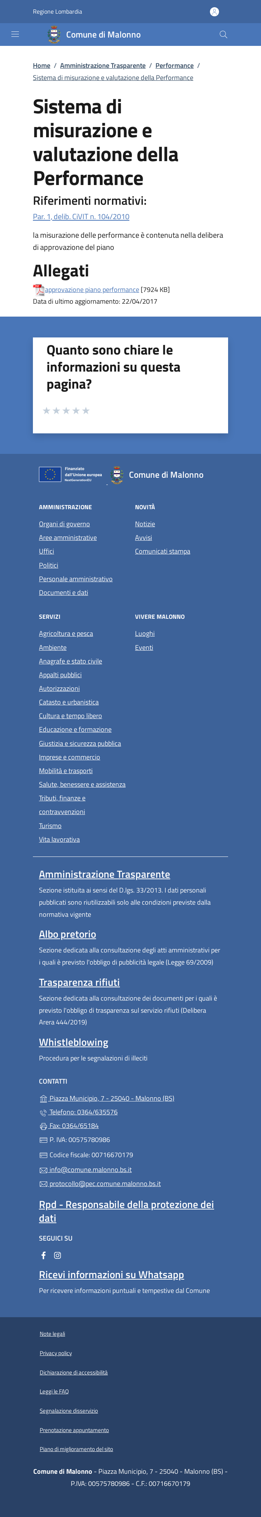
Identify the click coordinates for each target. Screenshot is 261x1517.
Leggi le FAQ (54, 1391)
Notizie (145, 524)
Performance (174, 65)
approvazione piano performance (92, 289)
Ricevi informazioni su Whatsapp (111, 1274)
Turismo (50, 825)
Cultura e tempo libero (70, 716)
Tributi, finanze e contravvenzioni (62, 805)
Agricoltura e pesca (66, 633)
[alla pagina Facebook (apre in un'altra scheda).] (43, 1254)
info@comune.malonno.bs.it (85, 1169)
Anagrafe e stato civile (70, 661)
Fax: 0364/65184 (69, 1125)
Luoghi (145, 633)
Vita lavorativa (59, 839)
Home (41, 65)
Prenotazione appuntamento (74, 1430)
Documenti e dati (63, 592)
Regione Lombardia (57, 11)
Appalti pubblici (60, 675)
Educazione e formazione (75, 729)
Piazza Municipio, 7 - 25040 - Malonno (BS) (130, 1097)
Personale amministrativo (76, 579)
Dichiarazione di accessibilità (74, 1372)
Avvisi (143, 537)
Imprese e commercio (69, 757)
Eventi (144, 647)
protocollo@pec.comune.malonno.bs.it (100, 1183)
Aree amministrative (68, 537)
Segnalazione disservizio (69, 1410)
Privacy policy (56, 1353)
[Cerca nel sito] (223, 34)
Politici (48, 565)
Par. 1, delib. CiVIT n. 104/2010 (81, 216)
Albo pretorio (67, 934)
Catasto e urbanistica (69, 702)
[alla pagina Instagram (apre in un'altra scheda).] (57, 1254)
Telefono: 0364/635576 (78, 1112)
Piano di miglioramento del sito (76, 1449)
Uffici (46, 551)
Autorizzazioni (59, 688)
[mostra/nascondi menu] (15, 34)
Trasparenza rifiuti (79, 982)
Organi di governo (64, 524)
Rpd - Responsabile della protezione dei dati (126, 1211)
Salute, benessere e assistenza (82, 784)
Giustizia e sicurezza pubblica (80, 743)
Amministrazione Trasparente (103, 65)
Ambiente (53, 647)
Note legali (52, 1333)
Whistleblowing (73, 1042)
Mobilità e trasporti (66, 771)
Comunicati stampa (162, 551)
